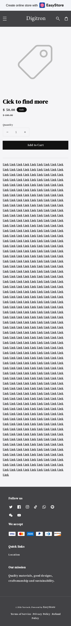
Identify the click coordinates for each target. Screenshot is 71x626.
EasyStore (49, 607)
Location (14, 554)
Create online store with (34, 5)
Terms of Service (21, 614)
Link (6, 164)
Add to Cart (35, 145)
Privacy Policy (41, 614)
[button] (58, 19)
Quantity (8, 124)
